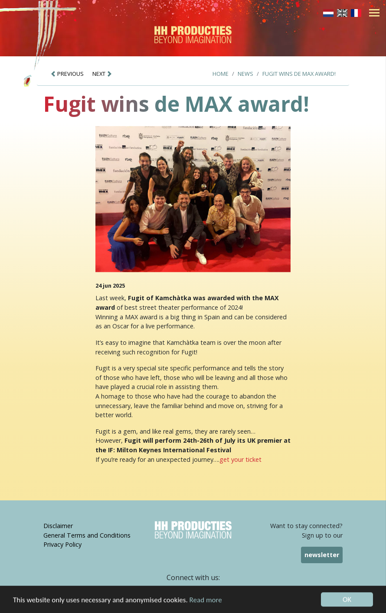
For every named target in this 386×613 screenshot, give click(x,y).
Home (221, 74)
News (245, 74)
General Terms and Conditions (87, 535)
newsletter (321, 555)
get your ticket (240, 459)
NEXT (102, 74)
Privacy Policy (62, 544)
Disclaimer (58, 526)
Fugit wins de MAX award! (299, 74)
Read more (206, 603)
